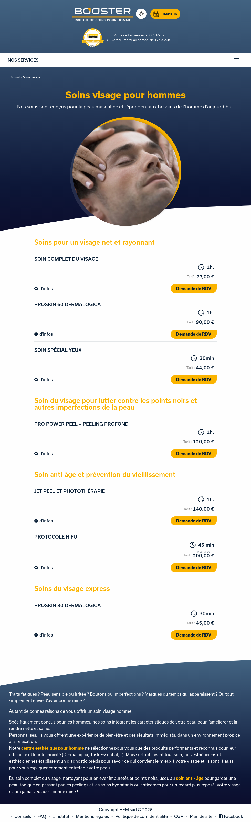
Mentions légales (92, 816)
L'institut (61, 816)
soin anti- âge (189, 778)
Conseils (22, 816)
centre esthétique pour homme (52, 748)
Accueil (15, 77)
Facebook (233, 816)
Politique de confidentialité (141, 816)
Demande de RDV (193, 288)
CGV (178, 816)
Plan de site (201, 816)
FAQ (41, 816)
